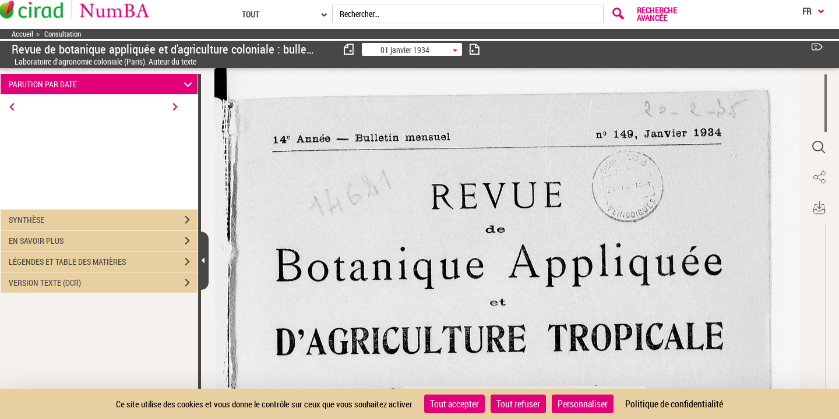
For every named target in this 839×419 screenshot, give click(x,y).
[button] (818, 147)
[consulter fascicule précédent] (349, 49)
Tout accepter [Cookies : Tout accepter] (454, 403)
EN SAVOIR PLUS (103, 241)
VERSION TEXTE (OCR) (103, 283)
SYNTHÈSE (103, 220)
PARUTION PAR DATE (102, 84)
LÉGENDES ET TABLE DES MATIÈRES (103, 262)
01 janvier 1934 (404, 49)
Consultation (62, 34)
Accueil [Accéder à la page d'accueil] (22, 34)
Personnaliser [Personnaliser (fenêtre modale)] (583, 403)
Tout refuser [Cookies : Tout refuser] (518, 403)
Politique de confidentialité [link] (674, 403)
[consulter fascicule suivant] (474, 49)
